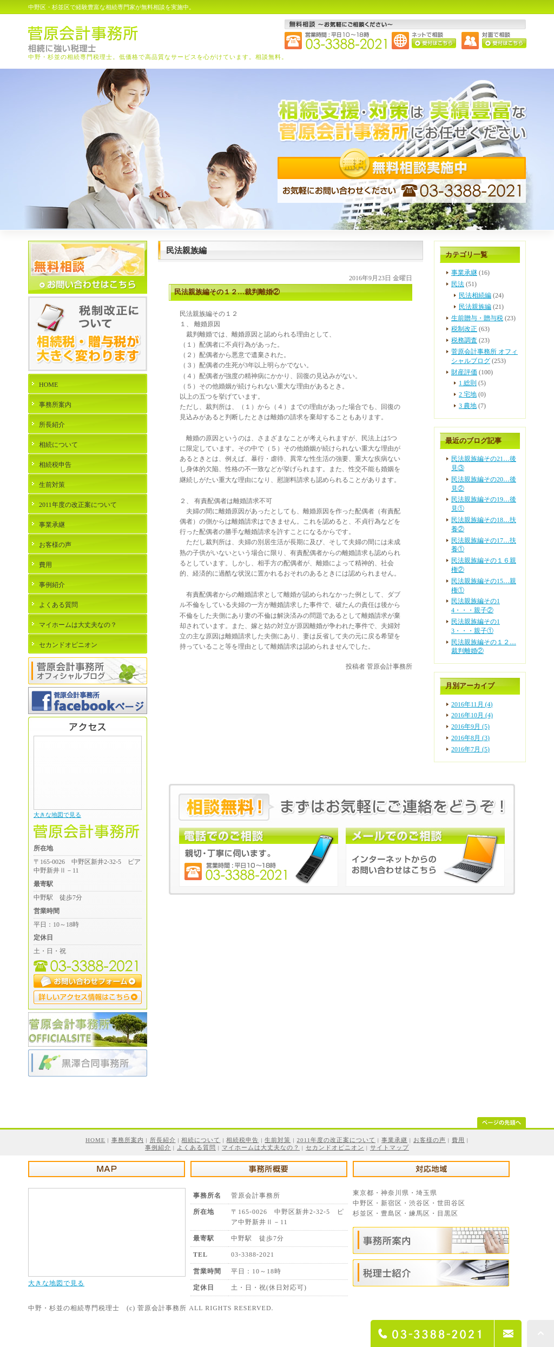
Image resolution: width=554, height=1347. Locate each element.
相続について (58, 444)
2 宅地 (468, 394)
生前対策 (52, 484)
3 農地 (468, 406)
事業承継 (464, 272)
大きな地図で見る (57, 814)
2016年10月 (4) (472, 715)
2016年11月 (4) (472, 704)
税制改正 (464, 329)
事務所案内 (55, 404)
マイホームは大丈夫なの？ (78, 625)
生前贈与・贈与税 (477, 318)
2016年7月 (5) (470, 749)
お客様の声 (55, 545)
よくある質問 (58, 605)
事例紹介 (52, 585)
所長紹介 (52, 424)
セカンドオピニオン (68, 645)
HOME (48, 384)
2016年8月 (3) (470, 738)
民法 (457, 284)
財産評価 (464, 372)
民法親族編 (475, 307)
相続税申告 (55, 464)
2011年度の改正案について (78, 505)
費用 (45, 565)
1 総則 (468, 383)
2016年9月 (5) (470, 726)
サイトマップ (389, 1147)
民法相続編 (475, 295)
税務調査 (464, 340)
